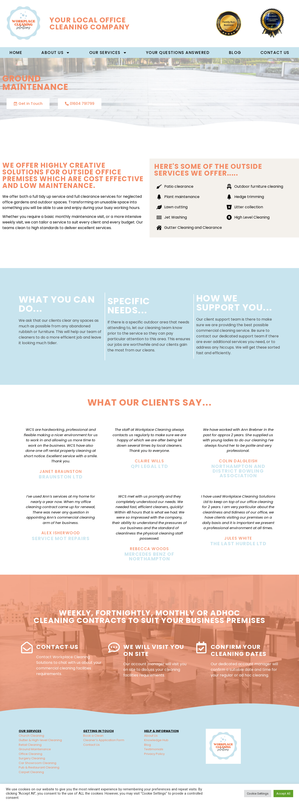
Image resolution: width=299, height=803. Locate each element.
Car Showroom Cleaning (37, 763)
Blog (235, 52)
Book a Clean (93, 735)
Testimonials (153, 749)
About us (55, 52)
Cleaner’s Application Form (103, 740)
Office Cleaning (30, 754)
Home (16, 52)
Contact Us (274, 52)
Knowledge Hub (156, 740)
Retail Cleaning (30, 745)
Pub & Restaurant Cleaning (39, 767)
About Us (151, 735)
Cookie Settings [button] (257, 793)
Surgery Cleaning (32, 758)
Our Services (108, 52)
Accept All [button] (283, 793)
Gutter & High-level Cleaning (40, 740)
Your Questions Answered (178, 52)
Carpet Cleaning (31, 772)
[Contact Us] (27, 647)
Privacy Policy (154, 754)
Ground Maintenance (35, 749)
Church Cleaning (31, 735)
